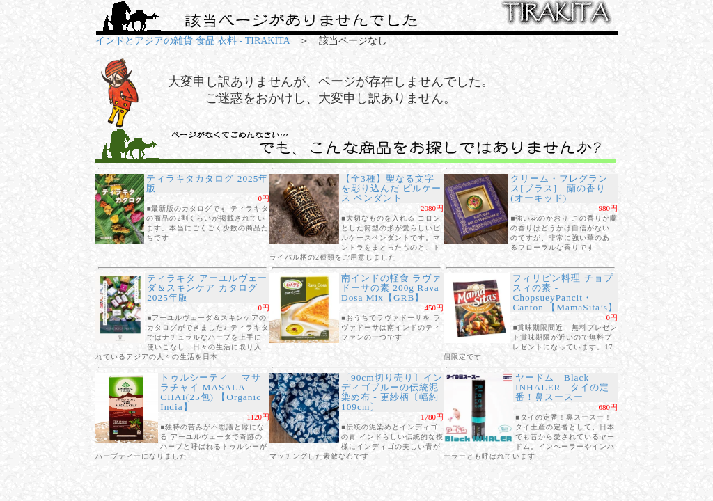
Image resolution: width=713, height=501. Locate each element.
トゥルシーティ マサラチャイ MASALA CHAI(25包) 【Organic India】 (210, 392)
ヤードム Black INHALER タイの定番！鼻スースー (562, 387)
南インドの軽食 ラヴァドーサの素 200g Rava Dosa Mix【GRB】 (391, 288)
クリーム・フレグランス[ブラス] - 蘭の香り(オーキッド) (559, 188)
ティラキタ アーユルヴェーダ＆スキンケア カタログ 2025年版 (207, 288)
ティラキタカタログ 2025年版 (207, 183)
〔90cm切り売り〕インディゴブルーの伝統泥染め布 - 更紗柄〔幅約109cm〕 (392, 392)
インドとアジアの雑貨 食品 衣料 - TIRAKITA (192, 40)
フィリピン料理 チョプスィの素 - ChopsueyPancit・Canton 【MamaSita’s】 (565, 292)
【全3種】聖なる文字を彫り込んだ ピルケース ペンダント (391, 188)
